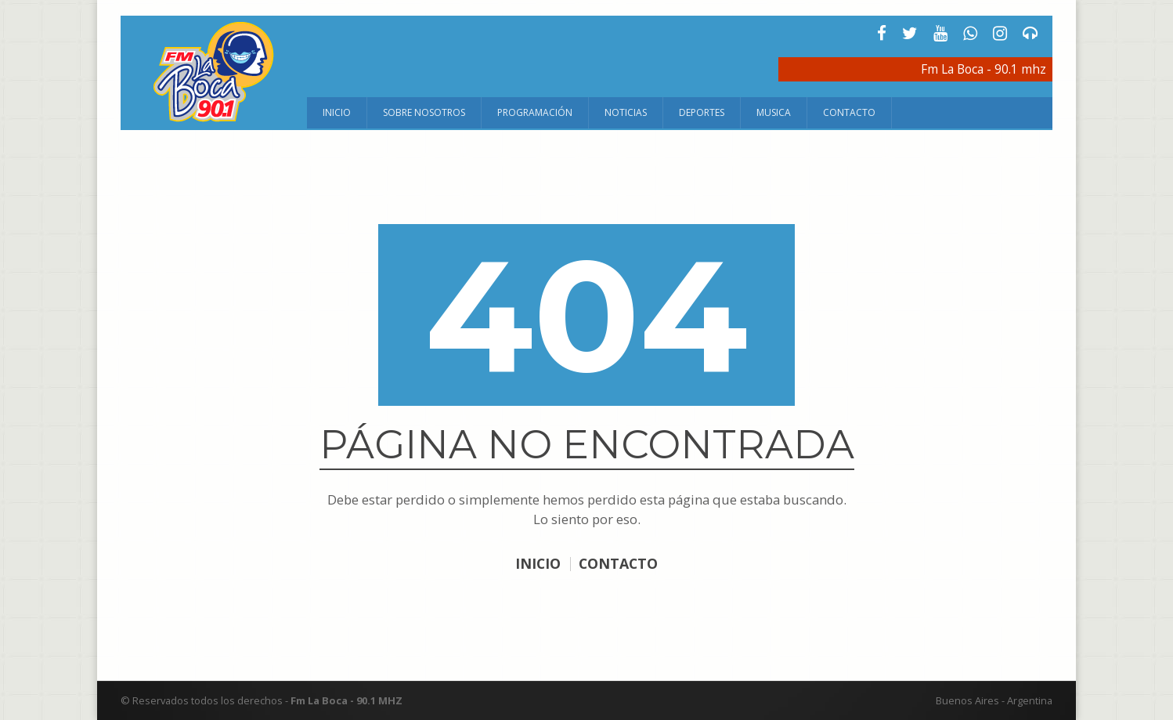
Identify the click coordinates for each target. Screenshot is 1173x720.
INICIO (537, 563)
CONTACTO (618, 563)
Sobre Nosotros (424, 112)
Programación (534, 112)
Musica (773, 112)
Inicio (337, 112)
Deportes (701, 112)
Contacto (849, 112)
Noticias (626, 112)
